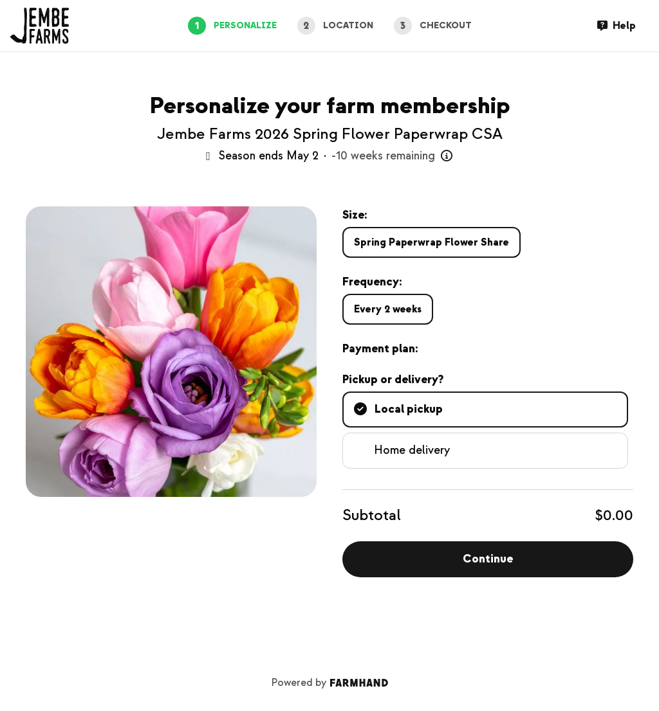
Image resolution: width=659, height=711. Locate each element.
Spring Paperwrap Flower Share (431, 242)
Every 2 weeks (388, 309)
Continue (488, 559)
